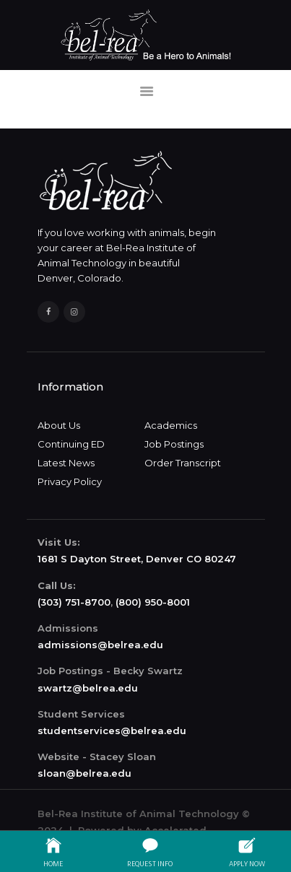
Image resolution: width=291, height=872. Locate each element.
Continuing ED (71, 444)
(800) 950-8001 (153, 602)
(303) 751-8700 (74, 602)
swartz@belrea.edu (88, 688)
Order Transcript (182, 462)
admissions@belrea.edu (100, 644)
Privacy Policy (70, 481)
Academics (170, 425)
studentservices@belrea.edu (112, 730)
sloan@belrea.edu (84, 773)
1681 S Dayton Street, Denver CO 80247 (137, 558)
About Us (59, 425)
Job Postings (174, 444)
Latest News (66, 462)
